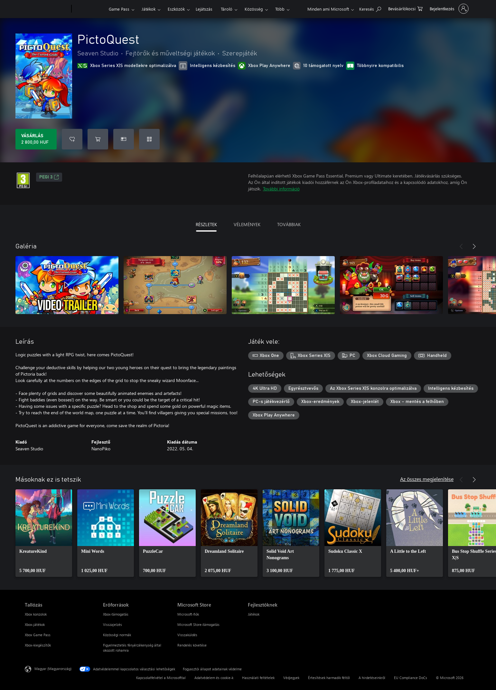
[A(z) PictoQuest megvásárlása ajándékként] (123, 139)
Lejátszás (204, 9)
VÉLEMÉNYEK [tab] (247, 224)
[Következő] (474, 246)
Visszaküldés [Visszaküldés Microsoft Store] (187, 635)
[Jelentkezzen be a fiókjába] (448, 8)
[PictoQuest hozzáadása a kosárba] (98, 139)
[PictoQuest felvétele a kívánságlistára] (72, 139)
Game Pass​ (119, 9)
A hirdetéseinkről (372, 678)
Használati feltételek (258, 678)
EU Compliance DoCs (410, 678)
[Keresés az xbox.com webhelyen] (370, 8)
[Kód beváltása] (149, 139)
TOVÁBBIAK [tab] (289, 224)
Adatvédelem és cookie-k (213, 678)
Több (280, 9)
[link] (43, 533)
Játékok (148, 9)
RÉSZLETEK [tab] (206, 224)
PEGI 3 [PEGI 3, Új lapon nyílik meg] (49, 177)
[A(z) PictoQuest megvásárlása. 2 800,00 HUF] (36, 139)
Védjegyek (291, 678)
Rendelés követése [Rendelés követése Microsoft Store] (192, 645)
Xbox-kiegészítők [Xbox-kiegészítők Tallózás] (38, 645)
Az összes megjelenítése (427, 478)
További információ (281, 189)
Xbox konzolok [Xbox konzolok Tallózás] (36, 614)
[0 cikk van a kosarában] (405, 8)
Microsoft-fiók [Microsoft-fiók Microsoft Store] (188, 614)
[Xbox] (89, 9)
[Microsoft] (47, 9)
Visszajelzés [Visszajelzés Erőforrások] (112, 624)
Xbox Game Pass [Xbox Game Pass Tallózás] (38, 635)
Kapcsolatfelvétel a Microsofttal (161, 678)
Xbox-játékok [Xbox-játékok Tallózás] (35, 624)
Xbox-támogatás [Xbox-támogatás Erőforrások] (115, 614)
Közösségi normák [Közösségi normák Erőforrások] (117, 635)
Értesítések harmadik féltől (329, 678)
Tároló (226, 9)
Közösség (254, 9)
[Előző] (461, 246)
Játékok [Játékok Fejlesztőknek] (253, 614)
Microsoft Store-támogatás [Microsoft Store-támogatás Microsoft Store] (198, 624)
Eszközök (176, 9)
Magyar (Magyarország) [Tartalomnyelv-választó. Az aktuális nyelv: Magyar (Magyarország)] (52, 668)
